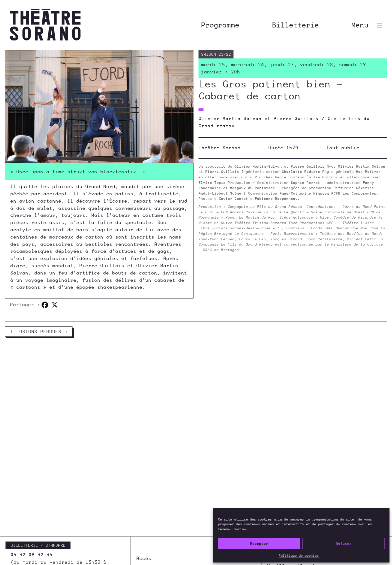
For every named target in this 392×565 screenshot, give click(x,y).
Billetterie (295, 24)
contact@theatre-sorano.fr (48, 538)
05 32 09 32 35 (31, 516)
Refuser (344, 543)
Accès (143, 520)
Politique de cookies (299, 556)
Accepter (259, 543)
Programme (220, 24)
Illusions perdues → (38, 331)
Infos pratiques (158, 554)
